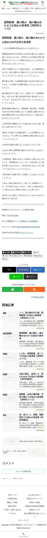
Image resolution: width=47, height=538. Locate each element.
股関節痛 (17, 252)
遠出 (5, 259)
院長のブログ (34, 510)
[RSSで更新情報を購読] (34, 289)
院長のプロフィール (35, 499)
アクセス (12, 513)
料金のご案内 (34, 502)
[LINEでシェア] (16, 277)
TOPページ (12, 495)
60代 (36, 252)
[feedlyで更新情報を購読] (12, 289)
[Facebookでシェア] (23, 270)
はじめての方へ (35, 495)
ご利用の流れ (12, 499)
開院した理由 (12, 502)
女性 (5, 256)
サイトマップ (23, 520)
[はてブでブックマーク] (38, 270)
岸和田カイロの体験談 (29, 221)
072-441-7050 (12, 215)
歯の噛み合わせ (16, 256)
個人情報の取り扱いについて (34, 515)
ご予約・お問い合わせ (12, 510)
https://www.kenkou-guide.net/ (28, 227)
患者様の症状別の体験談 (34, 506)
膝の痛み (38, 256)
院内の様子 (12, 506)
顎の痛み (27, 252)
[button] (31, 277)
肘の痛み (7, 252)
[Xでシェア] (9, 270)
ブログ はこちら (26, 233)
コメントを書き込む (23, 471)
